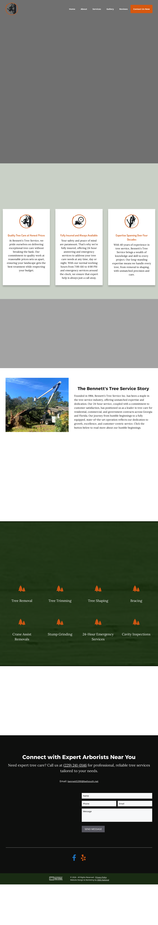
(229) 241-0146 (75, 765)
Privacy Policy (101, 877)
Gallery (110, 9)
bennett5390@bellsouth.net (83, 781)
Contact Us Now (141, 9)
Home (72, 9)
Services (97, 9)
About (84, 9)
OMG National (103, 880)
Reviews (123, 9)
